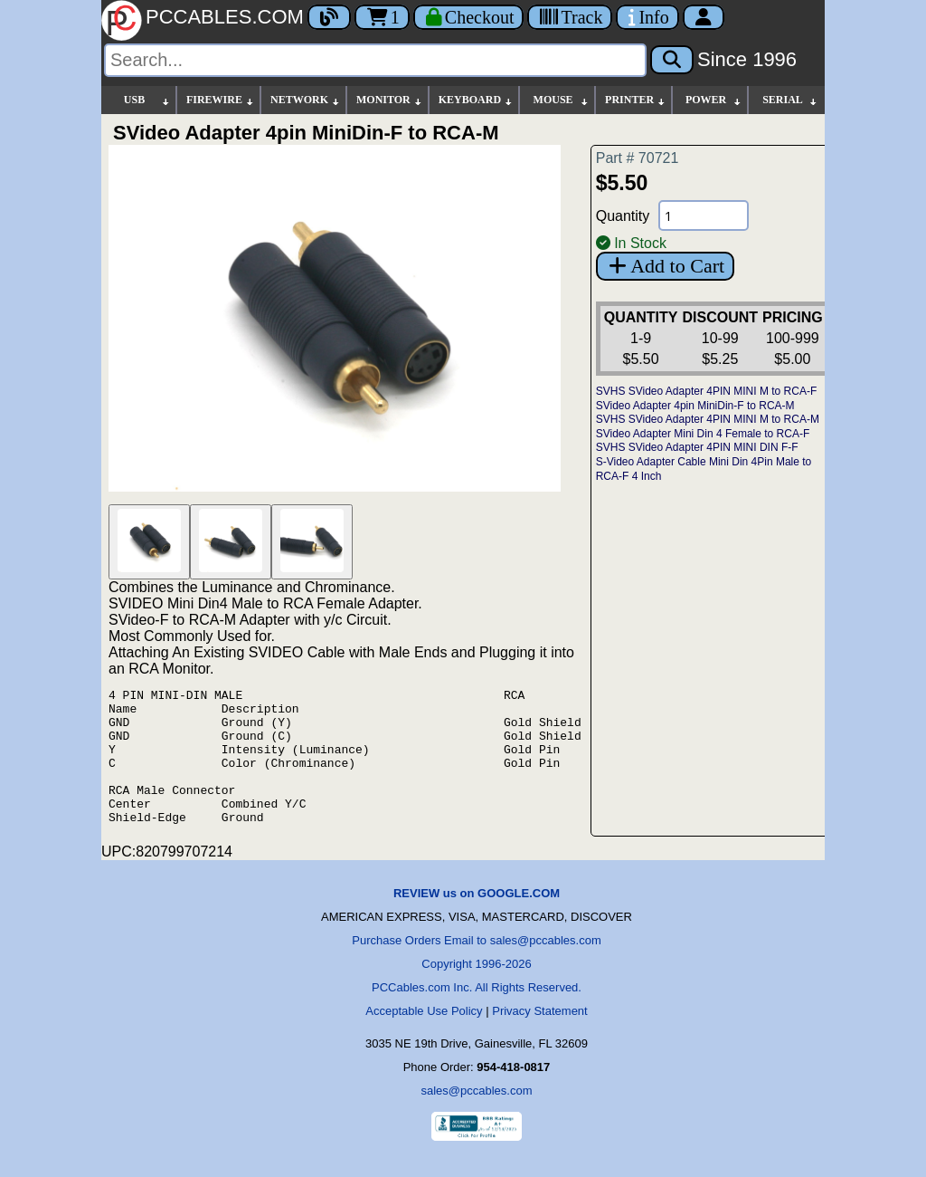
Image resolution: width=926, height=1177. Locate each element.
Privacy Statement (540, 1038)
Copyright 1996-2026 (476, 991)
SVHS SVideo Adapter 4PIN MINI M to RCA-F (706, 391)
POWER (713, 100)
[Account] (703, 17)
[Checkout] (468, 17)
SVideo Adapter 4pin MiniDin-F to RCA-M (695, 405)
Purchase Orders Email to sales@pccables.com (476, 967)
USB (147, 100)
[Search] (375, 60)
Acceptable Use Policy (423, 1038)
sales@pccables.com (476, 1117)
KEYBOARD (476, 100)
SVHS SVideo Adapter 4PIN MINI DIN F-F (697, 447)
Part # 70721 (637, 158)
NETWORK (305, 100)
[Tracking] (569, 17)
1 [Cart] (382, 17)
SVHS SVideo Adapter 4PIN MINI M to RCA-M (707, 419)
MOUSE (562, 100)
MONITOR (389, 100)
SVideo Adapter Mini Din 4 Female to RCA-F (703, 433)
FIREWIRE (220, 100)
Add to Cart (665, 265)
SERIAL (790, 100)
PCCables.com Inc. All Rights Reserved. (476, 1014)
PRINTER (635, 100)
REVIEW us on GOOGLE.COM (476, 920)
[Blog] (329, 17)
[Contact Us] (647, 17)
